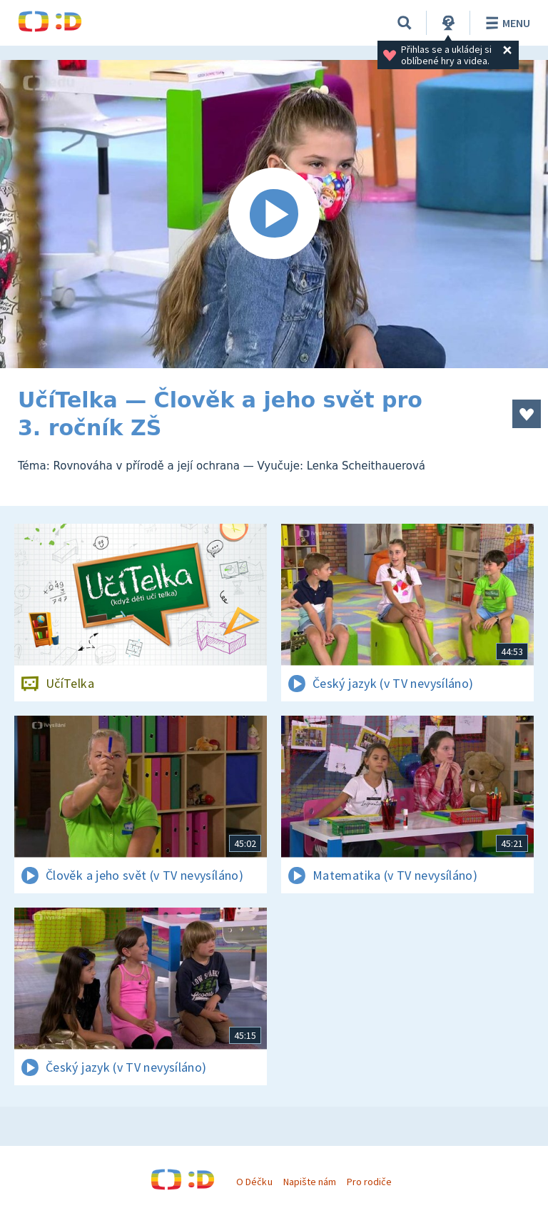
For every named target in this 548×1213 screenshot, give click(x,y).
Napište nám (309, 1181)
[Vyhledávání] (404, 23)
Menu (505, 23)
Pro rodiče (369, 1181)
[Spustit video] (274, 214)
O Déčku (254, 1181)
